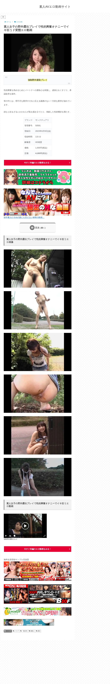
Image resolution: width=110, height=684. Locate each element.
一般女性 (23, 631)
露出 (38, 631)
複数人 (31, 631)
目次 (37, 227)
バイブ (16, 631)
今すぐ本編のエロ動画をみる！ (37, 163)
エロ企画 (7, 631)
